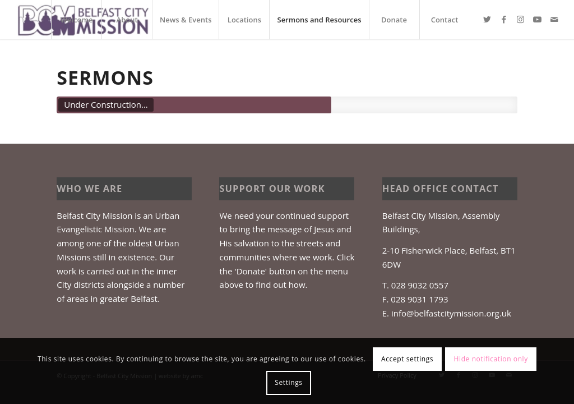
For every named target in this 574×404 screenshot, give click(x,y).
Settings (288, 382)
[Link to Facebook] (504, 19)
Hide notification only (491, 359)
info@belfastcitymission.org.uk (451, 313)
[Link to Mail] (554, 19)
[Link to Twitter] (487, 19)
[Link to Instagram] (520, 19)
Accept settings (407, 359)
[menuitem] (76, 19)
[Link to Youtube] (537, 19)
